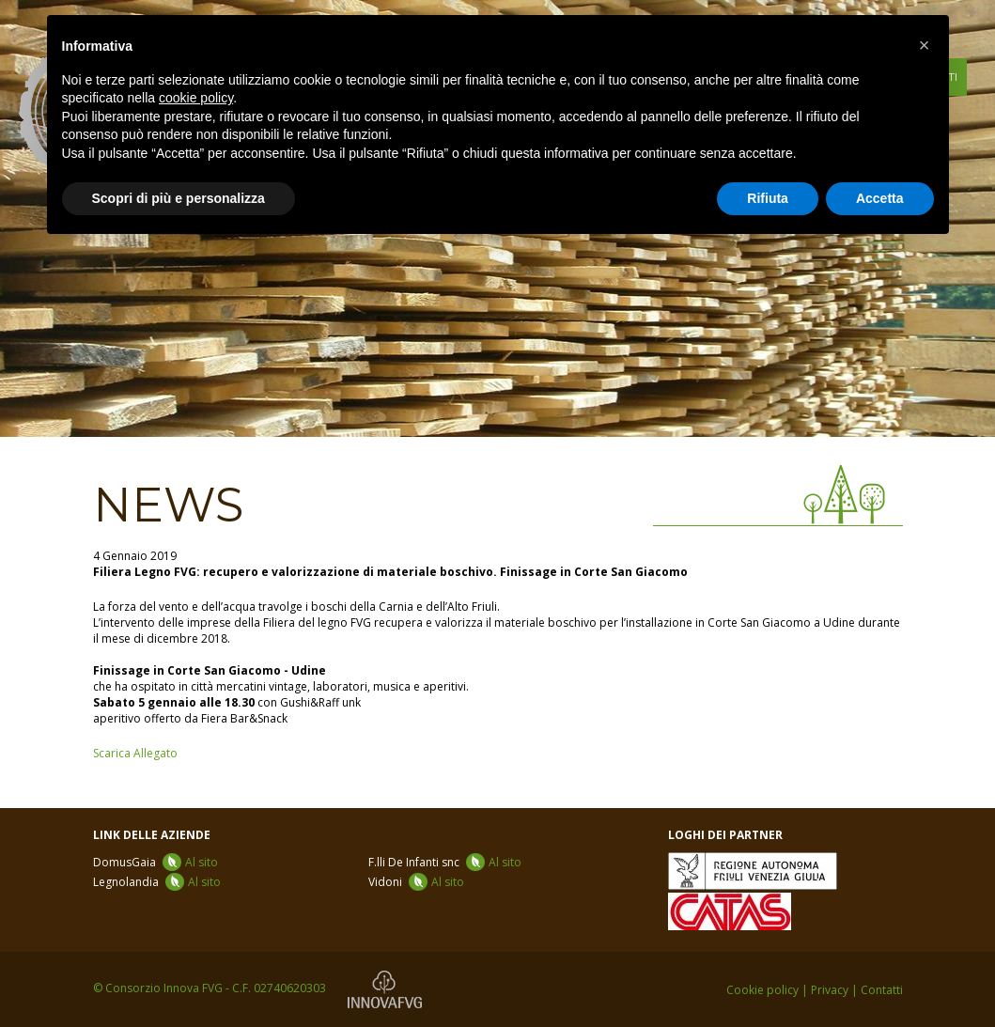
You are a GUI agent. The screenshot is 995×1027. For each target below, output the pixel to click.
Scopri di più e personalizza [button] (178, 198)
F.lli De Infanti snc (444, 862)
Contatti (882, 990)
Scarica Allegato (135, 753)
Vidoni (416, 882)
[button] (924, 45)
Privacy (829, 990)
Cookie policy (762, 990)
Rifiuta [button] (767, 198)
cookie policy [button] (196, 97)
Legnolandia (157, 882)
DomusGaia (155, 862)
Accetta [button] (880, 198)
